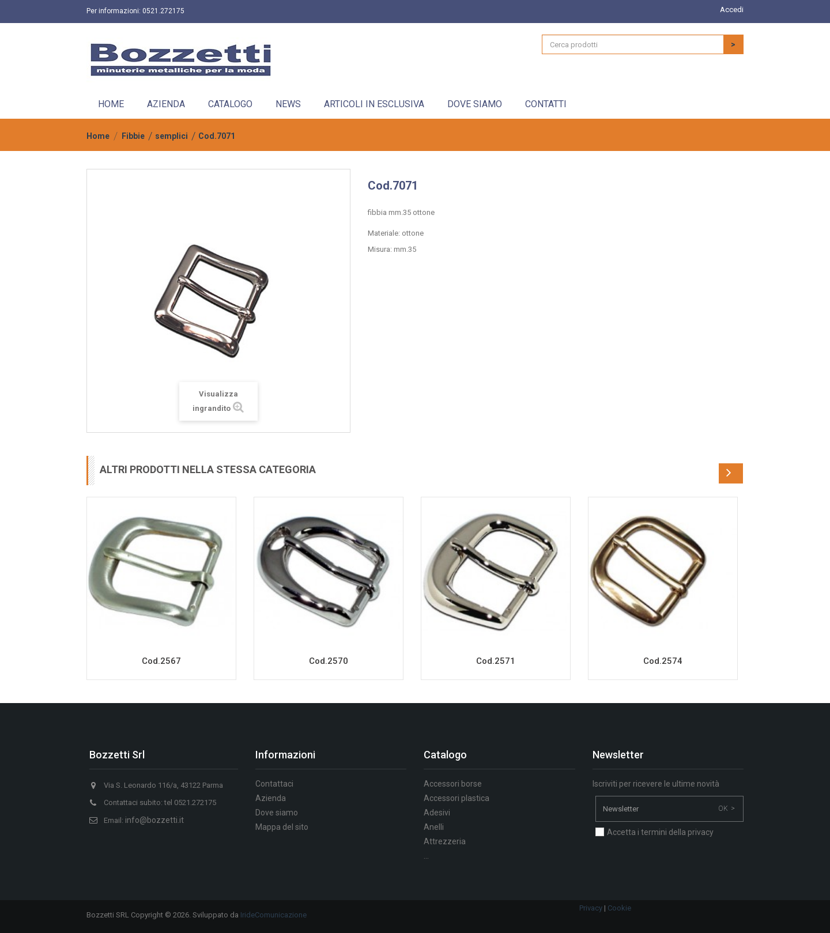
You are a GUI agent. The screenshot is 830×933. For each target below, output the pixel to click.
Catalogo (230, 104)
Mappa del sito (281, 827)
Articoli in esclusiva (374, 104)
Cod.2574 (662, 661)
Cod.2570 (328, 661)
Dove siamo (474, 104)
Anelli (434, 827)
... (426, 855)
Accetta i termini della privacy (660, 832)
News (288, 104)
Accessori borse (453, 783)
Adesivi (437, 812)
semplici (171, 136)
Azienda (166, 104)
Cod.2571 (495, 661)
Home (111, 104)
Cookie (619, 908)
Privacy (590, 908)
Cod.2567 (161, 661)
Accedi (732, 9)
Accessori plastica (456, 798)
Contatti (546, 104)
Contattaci (274, 783)
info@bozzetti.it (154, 820)
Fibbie (133, 136)
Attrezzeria (445, 841)
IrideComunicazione (273, 915)
